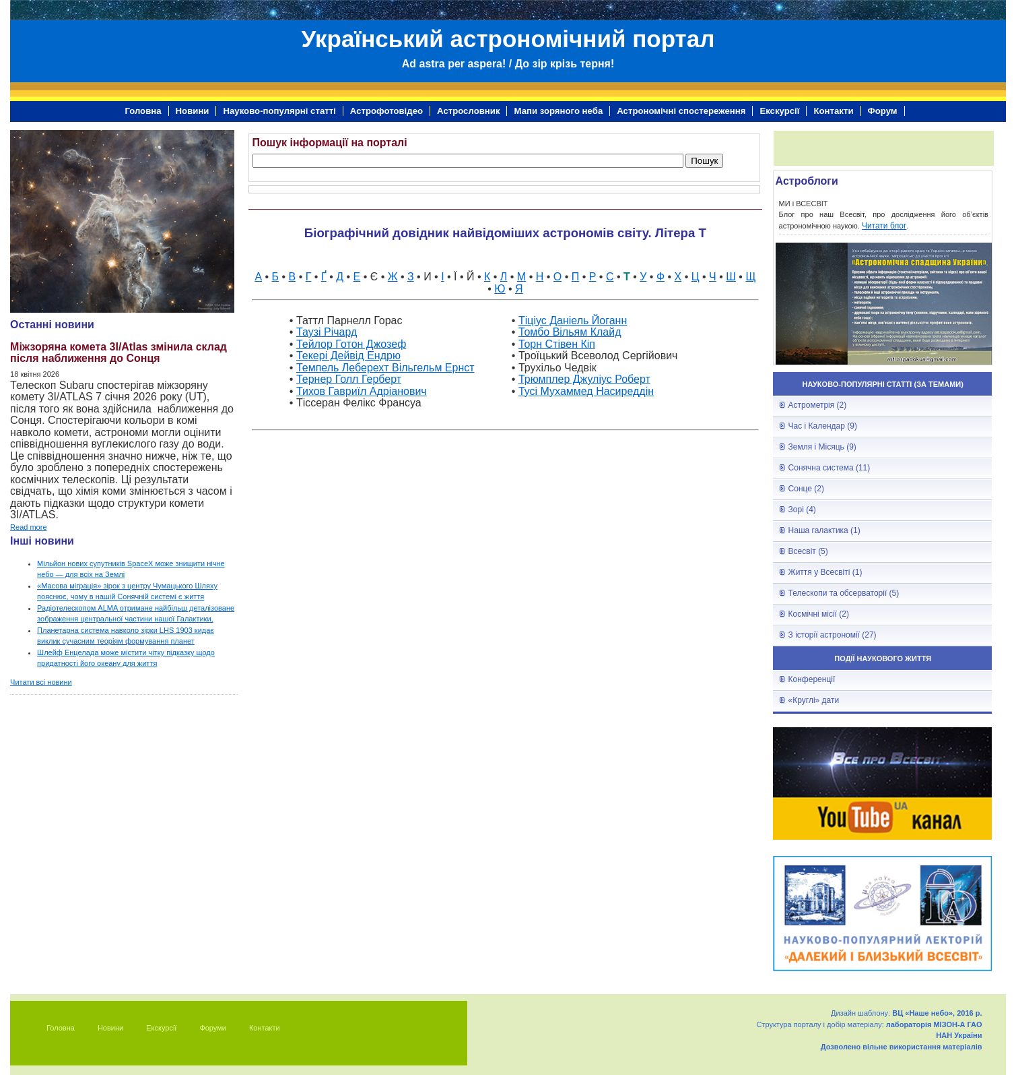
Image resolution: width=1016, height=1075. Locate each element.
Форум (883, 111)
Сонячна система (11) (829, 467)
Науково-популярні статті (279, 111)
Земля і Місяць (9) (822, 447)
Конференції (812, 679)
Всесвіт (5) (808, 551)
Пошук (704, 161)
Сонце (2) (806, 488)
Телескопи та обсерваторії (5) (844, 593)
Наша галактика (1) (824, 530)
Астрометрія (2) (817, 405)
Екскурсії (779, 111)
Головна (143, 111)
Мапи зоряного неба (558, 111)
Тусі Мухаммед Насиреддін (586, 391)
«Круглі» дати (814, 700)
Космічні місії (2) (818, 614)
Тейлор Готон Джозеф (351, 344)
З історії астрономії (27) (832, 635)
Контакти (833, 111)
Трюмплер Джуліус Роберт (584, 379)
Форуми (212, 1028)
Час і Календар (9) (822, 426)
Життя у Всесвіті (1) (825, 572)
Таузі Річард (326, 332)
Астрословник (468, 111)
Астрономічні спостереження (681, 111)
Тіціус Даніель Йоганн (572, 320)
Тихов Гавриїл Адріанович (361, 391)
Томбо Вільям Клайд (569, 332)
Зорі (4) (802, 509)
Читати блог (884, 226)
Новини (192, 111)
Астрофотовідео (386, 111)
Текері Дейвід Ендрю (348, 355)
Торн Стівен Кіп (556, 344)
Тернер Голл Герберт (348, 379)
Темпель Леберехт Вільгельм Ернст (385, 367)
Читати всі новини (41, 682)
